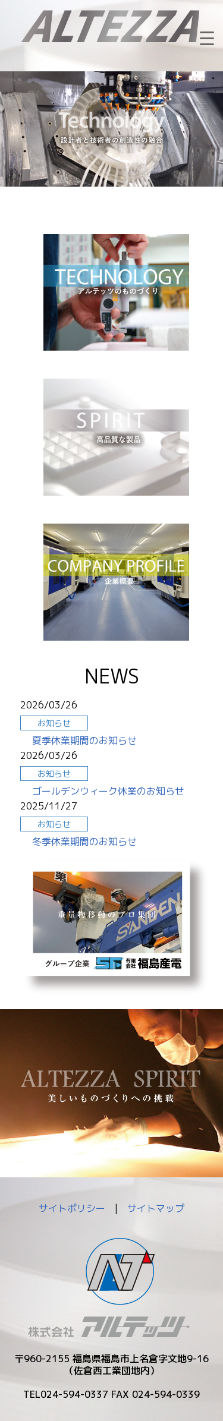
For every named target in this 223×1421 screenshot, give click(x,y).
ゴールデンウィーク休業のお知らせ (108, 791)
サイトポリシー (72, 1208)
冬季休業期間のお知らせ (84, 841)
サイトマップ (155, 1208)
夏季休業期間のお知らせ (84, 740)
